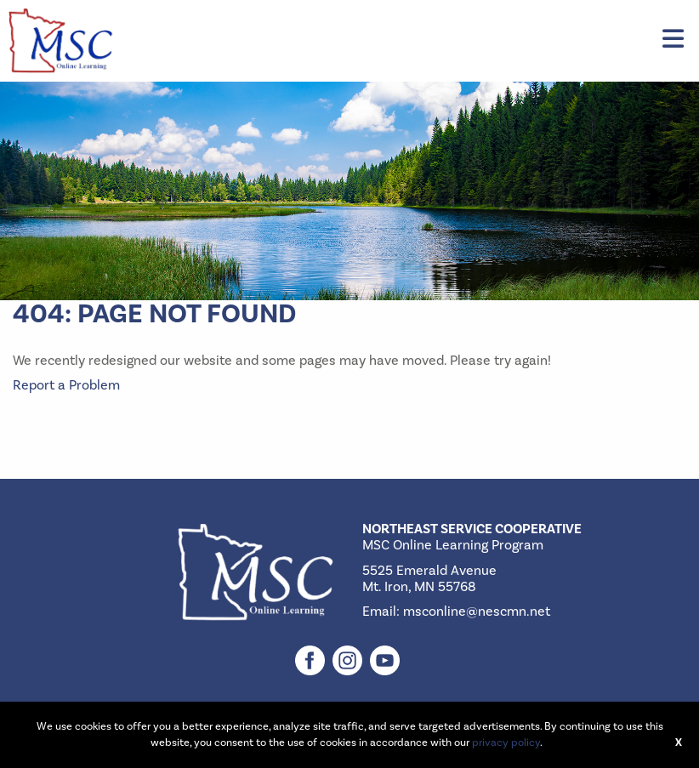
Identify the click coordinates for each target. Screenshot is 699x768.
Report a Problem (66, 385)
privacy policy (506, 742)
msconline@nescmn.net (476, 611)
